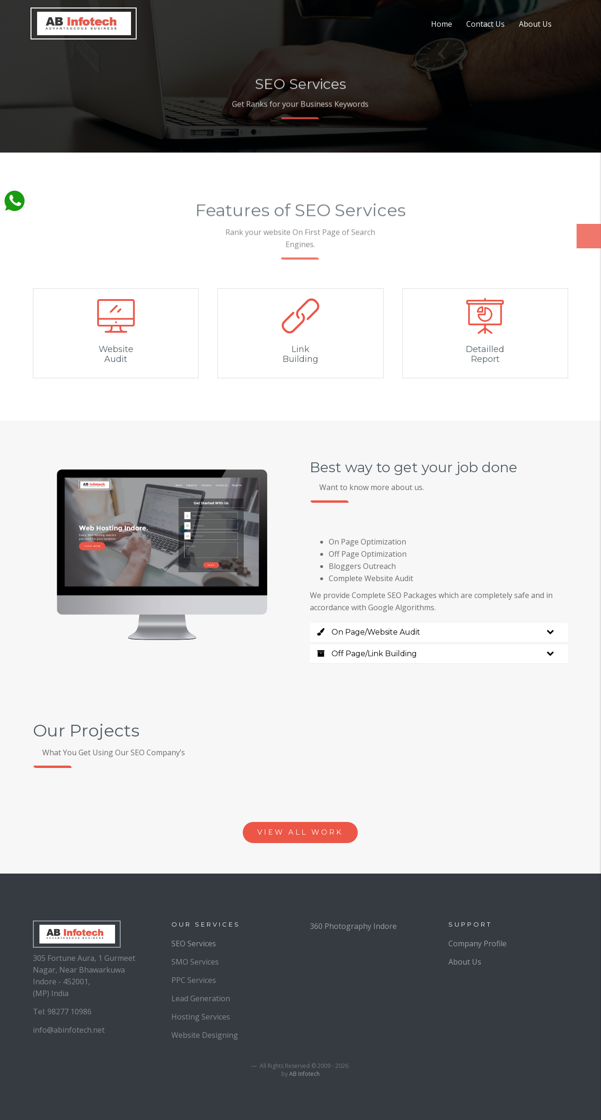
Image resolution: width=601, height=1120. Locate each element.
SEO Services (193, 943)
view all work (300, 832)
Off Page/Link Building (367, 653)
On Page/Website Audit (368, 632)
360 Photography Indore (353, 926)
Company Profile (477, 943)
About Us (535, 24)
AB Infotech (304, 1074)
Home (441, 24)
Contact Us (485, 24)
